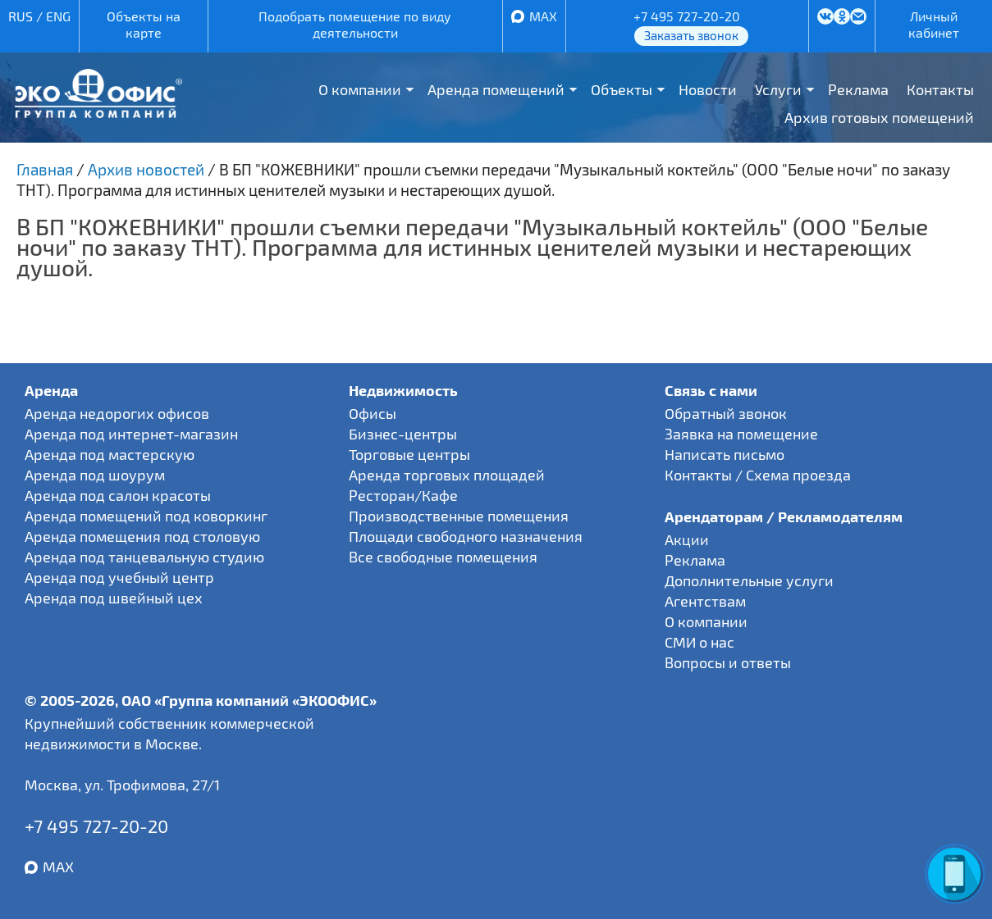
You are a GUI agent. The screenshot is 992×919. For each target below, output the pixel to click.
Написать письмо (724, 454)
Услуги (778, 89)
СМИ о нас (699, 642)
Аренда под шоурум (95, 475)
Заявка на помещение (741, 434)
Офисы (372, 413)
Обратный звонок (726, 413)
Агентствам (705, 601)
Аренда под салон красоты (118, 495)
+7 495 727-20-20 (686, 16)
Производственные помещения (459, 516)
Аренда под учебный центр (119, 577)
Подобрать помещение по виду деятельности (354, 24)
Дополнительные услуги (749, 580)
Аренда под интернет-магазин (131, 434)
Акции (687, 539)
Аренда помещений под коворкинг (146, 516)
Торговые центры (409, 454)
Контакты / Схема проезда (758, 475)
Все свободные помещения (443, 557)
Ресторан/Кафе (403, 495)
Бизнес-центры (403, 434)
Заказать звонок (691, 35)
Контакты (940, 89)
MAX (543, 16)
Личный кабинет (933, 24)
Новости (708, 89)
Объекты (621, 89)
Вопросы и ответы (728, 662)
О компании (359, 89)
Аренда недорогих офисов (117, 413)
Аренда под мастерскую (109, 454)
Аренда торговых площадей (447, 475)
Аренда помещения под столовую (142, 536)
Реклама (858, 89)
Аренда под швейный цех (114, 598)
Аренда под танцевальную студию (144, 557)
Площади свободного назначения (466, 536)
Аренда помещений (496, 89)
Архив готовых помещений (879, 117)
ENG (58, 16)
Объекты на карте (144, 24)
